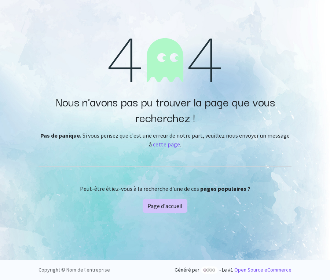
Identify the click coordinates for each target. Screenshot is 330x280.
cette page (166, 144)
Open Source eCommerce (263, 269)
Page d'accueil (165, 206)
